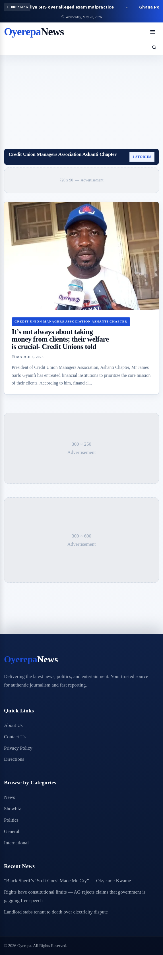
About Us (13, 725)
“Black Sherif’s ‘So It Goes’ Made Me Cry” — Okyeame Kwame (67, 880)
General (11, 831)
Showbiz (12, 808)
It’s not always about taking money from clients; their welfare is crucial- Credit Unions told (60, 339)
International (16, 843)
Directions (14, 759)
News (9, 797)
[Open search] (154, 47)
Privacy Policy (18, 748)
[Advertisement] (81, 98)
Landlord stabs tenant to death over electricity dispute (56, 912)
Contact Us (15, 736)
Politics (11, 820)
